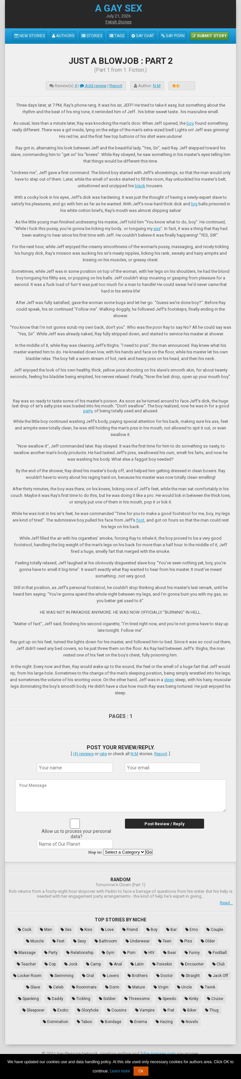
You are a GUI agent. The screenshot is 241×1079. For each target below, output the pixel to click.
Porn (129, 952)
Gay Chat (143, 36)
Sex (66, 929)
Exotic (61, 1010)
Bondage (111, 1021)
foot (140, 520)
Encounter (192, 964)
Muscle (35, 941)
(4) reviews (83, 753)
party (87, 410)
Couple (214, 929)
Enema (138, 1021)
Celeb (56, 987)
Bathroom (106, 941)
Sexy (79, 941)
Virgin (161, 987)
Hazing (164, 1021)
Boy (152, 929)
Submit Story (209, 36)
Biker (189, 1010)
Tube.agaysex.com (158, 1053)
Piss (186, 941)
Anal (115, 964)
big (194, 203)
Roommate (84, 987)
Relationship (79, 952)
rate (103, 753)
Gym (108, 952)
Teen (164, 941)
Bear (169, 952)
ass (157, 228)
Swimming (62, 975)
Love (107, 929)
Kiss (86, 929)
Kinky (191, 998)
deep (169, 679)
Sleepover (33, 1010)
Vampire (145, 1010)
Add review (93, 85)
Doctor (164, 975)
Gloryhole (88, 1010)
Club (218, 964)
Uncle (184, 987)
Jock (70, 964)
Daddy (55, 998)
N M (157, 85)
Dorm (112, 987)
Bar (171, 929)
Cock (24, 929)
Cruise (215, 998)
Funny (192, 952)
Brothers (138, 975)
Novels (189, 1021)
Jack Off (218, 975)
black (140, 185)
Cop (50, 964)
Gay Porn (173, 36)
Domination (55, 1021)
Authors (63, 36)
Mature (136, 987)
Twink (207, 987)
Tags (116, 36)
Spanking (28, 998)
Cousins (117, 1010)
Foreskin (162, 964)
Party (51, 952)
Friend (130, 929)
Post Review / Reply (164, 823)
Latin (137, 964)
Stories (91, 36)
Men (46, 929)
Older (208, 941)
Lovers (111, 975)
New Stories (30, 36)
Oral (88, 975)
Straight (190, 975)
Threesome (137, 998)
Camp (93, 964)
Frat (168, 1010)
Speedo (167, 998)
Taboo (84, 1021)
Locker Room (27, 975)
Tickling (81, 998)
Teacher (26, 964)
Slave (33, 987)
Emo (191, 929)
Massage (25, 952)
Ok (140, 1071)
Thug (212, 1010)
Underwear (138, 941)
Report (115, 85)
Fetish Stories (118, 21)
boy (190, 123)
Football (217, 952)
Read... (226, 902)
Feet (58, 941)
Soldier (107, 998)
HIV (149, 952)
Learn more (120, 1071)
